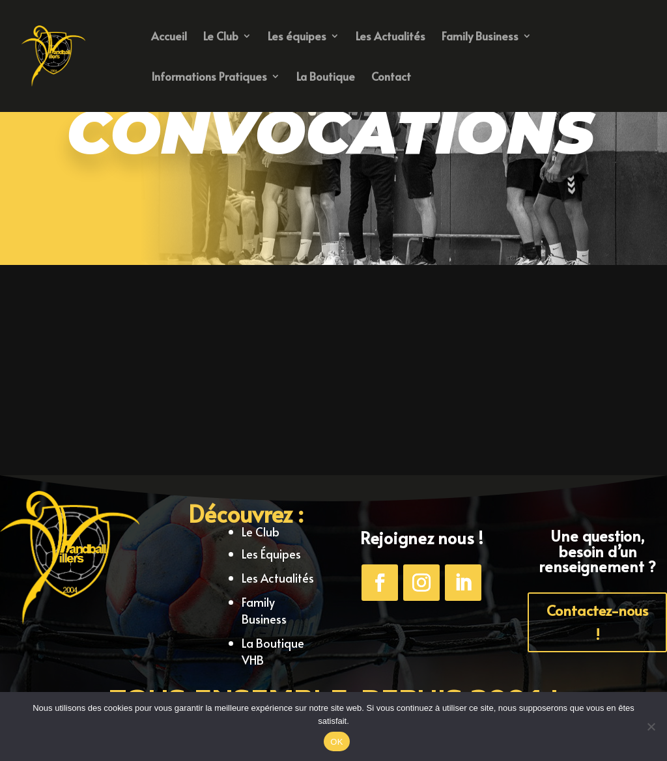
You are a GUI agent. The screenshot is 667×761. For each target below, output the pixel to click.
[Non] (650, 726)
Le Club (220, 37)
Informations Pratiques (209, 78)
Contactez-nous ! (597, 622)
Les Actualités (390, 37)
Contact (391, 78)
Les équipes (297, 37)
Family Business (480, 37)
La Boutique (325, 78)
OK (336, 742)
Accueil (169, 37)
